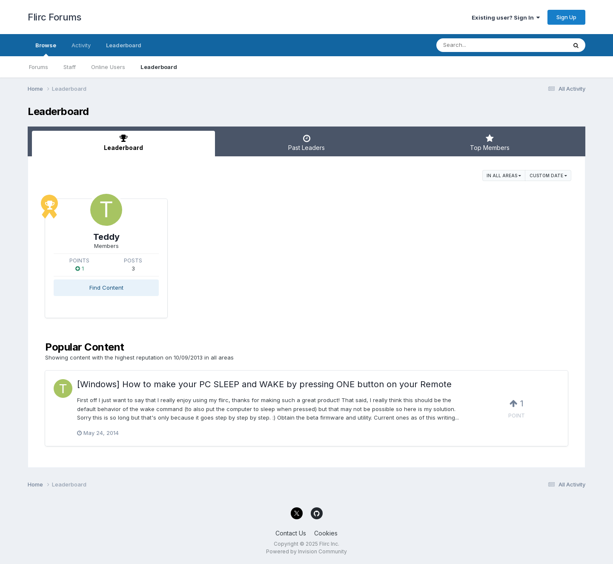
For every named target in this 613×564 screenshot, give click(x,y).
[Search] (478, 45)
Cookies (326, 533)
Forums (38, 66)
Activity (81, 45)
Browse (45, 49)
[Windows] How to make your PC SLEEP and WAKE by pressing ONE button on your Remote (264, 384)
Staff (69, 66)
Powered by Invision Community (306, 551)
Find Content (106, 287)
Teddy (106, 237)
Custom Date (548, 175)
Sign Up (566, 17)
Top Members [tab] (489, 142)
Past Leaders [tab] (306, 142)
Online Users (108, 66)
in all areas (504, 175)
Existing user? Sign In (506, 17)
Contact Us (290, 533)
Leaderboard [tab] (123, 142)
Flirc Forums (54, 17)
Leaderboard (158, 66)
